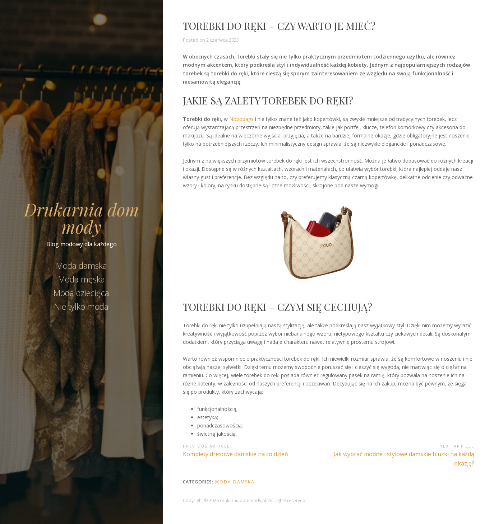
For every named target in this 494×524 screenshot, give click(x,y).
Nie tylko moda (81, 306)
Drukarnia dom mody (81, 218)
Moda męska (81, 279)
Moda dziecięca (81, 293)
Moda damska (81, 265)
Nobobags (241, 119)
